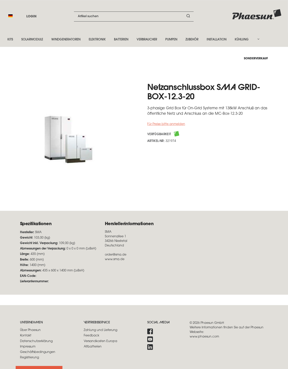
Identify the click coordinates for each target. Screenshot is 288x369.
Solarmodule (32, 39)
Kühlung (242, 39)
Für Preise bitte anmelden (166, 124)
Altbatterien (93, 346)
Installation (216, 39)
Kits (10, 39)
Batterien (121, 39)
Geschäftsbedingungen (37, 352)
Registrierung (29, 357)
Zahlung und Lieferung (100, 330)
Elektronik (97, 39)
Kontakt (25, 335)
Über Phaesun (30, 330)
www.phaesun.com (204, 336)
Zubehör (192, 39)
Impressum (27, 346)
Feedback (91, 335)
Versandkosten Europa (100, 341)
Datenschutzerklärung (36, 341)
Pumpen (171, 39)
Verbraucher (147, 39)
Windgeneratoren (65, 39)
